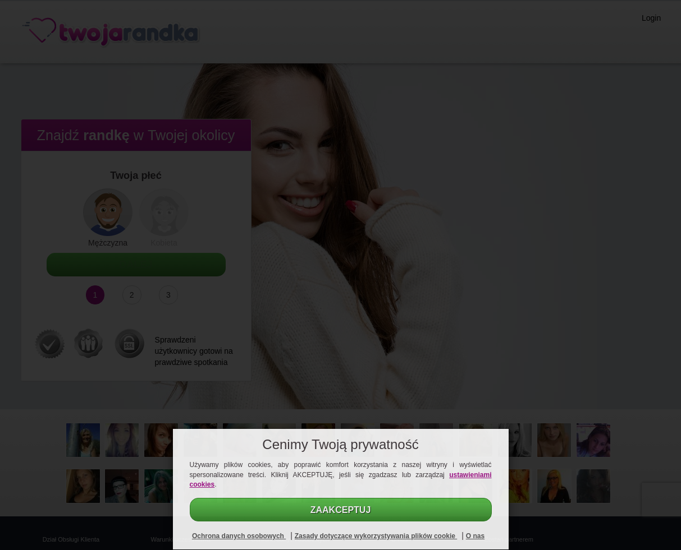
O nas (475, 536)
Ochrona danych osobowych (239, 536)
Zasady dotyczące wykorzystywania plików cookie (376, 536)
